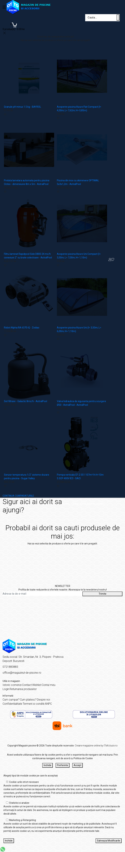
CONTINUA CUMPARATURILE (18, 495)
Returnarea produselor (23, 689)
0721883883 (10, 666)
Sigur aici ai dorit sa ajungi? (88, 503)
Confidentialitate (12, 703)
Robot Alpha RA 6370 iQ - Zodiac (21, 327)
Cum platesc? (28, 699)
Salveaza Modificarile (108, 840)
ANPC (48, 703)
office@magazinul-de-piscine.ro (22, 672)
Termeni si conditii (33, 703)
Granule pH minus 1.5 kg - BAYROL (22, 106)
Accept (77, 765)
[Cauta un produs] (118, 17)
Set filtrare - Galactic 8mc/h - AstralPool (25, 401)
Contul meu (48, 685)
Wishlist (36, 685)
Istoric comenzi (12, 685)
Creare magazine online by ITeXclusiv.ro (96, 745)
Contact (27, 685)
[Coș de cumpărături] (14, 26)
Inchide (47, 765)
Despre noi (43, 699)
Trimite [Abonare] (102, 593)
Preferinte (62, 765)
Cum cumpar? (11, 699)
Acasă (66, 503)
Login (6, 689)
